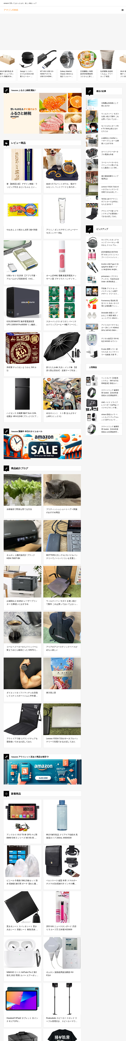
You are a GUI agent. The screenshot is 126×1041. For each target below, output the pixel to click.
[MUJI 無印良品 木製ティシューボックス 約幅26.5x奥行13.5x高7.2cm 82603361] (23, 59)
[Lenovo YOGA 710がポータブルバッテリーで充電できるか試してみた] (62, 719)
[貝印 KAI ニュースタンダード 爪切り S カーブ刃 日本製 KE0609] (62, 907)
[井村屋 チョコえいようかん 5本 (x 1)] (22, 348)
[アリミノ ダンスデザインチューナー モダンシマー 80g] (62, 210)
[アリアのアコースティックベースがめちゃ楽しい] (62, 627)
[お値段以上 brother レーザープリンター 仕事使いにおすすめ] (22, 581)
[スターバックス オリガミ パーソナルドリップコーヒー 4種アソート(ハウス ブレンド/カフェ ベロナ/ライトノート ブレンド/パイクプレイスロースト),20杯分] (62, 302)
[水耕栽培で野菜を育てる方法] (22, 490)
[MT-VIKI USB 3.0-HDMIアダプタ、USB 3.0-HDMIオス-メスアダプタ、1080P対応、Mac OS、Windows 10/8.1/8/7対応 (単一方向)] (63, 59)
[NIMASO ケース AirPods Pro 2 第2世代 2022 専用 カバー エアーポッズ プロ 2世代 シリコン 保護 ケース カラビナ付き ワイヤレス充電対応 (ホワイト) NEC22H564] (22, 953)
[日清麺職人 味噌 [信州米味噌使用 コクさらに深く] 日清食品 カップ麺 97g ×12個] (103, 59)
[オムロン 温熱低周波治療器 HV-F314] (62, 953)
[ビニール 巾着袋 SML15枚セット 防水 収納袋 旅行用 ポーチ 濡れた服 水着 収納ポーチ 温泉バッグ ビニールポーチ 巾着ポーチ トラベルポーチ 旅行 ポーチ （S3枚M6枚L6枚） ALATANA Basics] (22, 861)
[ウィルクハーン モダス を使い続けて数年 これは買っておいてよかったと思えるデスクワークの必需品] (62, 581)
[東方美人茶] (62, 673)
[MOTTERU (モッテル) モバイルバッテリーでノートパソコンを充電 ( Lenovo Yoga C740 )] (62, 536)
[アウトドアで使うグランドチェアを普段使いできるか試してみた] (22, 719)
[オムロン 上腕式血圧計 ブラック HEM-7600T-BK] (22, 536)
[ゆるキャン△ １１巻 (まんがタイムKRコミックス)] (62, 394)
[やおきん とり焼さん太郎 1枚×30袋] (22, 210)
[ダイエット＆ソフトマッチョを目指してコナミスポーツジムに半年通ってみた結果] (22, 673)
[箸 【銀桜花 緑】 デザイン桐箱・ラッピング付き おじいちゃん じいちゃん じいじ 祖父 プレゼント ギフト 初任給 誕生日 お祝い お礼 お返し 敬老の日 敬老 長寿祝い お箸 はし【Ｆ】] (22, 164)
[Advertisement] (63, 32)
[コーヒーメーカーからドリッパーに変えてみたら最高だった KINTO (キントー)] (22, 627)
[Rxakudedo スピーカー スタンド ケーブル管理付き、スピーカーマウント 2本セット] (62, 999)
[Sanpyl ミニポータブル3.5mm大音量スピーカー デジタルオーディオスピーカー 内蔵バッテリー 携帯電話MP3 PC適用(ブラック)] (43, 59)
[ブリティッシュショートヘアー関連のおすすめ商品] (62, 490)
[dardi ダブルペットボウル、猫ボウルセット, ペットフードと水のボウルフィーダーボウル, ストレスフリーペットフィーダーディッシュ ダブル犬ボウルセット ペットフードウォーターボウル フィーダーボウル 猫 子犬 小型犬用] (62, 164)
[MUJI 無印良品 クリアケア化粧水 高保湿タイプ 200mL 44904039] (62, 815)
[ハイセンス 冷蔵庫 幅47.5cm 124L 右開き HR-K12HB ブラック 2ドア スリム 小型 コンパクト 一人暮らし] (22, 394)
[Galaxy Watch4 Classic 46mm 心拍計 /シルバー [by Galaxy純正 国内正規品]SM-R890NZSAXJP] (83, 59)
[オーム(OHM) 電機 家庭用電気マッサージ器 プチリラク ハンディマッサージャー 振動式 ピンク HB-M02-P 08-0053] (62, 256)
